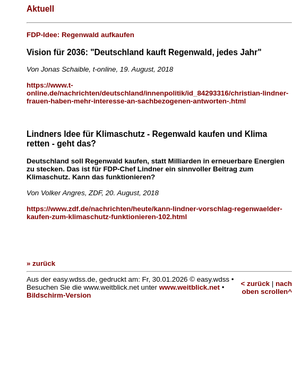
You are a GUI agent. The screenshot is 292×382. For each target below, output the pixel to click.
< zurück (255, 284)
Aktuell (40, 8)
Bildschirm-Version (59, 295)
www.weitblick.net (189, 287)
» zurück (41, 263)
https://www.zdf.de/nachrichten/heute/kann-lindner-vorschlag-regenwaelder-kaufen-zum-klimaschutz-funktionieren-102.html (154, 213)
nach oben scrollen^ (267, 288)
